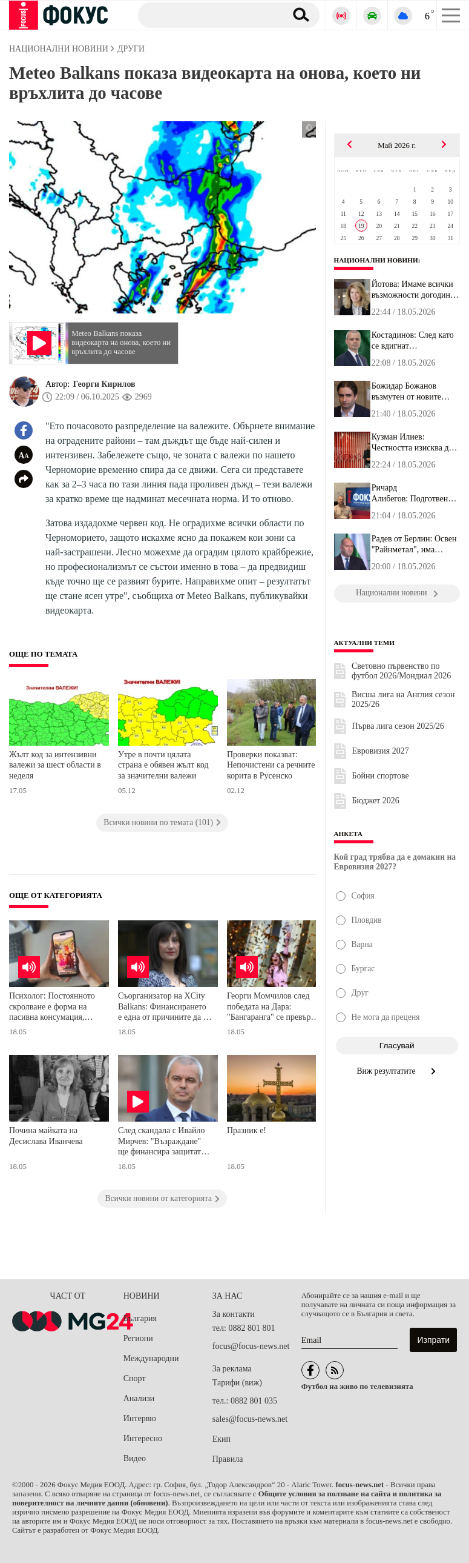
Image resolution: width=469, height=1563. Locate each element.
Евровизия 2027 (380, 750)
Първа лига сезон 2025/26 (398, 726)
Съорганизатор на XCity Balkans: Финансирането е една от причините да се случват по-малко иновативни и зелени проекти (164, 1008)
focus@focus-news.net (251, 1346)
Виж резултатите (396, 1071)
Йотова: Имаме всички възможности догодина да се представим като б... (413, 289)
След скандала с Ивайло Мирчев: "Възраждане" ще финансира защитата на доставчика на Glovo (161, 1142)
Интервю (139, 1418)
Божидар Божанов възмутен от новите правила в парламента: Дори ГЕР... (412, 391)
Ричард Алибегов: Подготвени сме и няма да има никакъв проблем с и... (412, 493)
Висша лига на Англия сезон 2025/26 (403, 699)
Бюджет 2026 (375, 800)
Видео (134, 1458)
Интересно (142, 1438)
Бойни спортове (380, 775)
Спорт (134, 1378)
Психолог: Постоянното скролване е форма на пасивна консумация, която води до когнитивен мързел (55, 1008)
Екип (221, 1439)
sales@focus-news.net (249, 1419)
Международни (151, 1358)
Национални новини (376, 260)
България (140, 1318)
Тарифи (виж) (237, 1382)
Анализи (138, 1398)
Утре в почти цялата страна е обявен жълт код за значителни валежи (163, 765)
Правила (227, 1459)
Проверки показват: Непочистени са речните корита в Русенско (271, 765)
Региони (138, 1338)
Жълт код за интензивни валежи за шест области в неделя (55, 765)
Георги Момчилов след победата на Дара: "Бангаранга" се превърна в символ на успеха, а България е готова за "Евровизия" (273, 1008)
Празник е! (246, 1130)
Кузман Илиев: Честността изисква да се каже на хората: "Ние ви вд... (414, 442)
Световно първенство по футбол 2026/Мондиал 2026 (401, 670)
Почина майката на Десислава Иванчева (46, 1136)
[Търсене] (207, 14)
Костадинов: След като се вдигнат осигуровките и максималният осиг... (413, 340)
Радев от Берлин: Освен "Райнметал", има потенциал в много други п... (414, 544)
